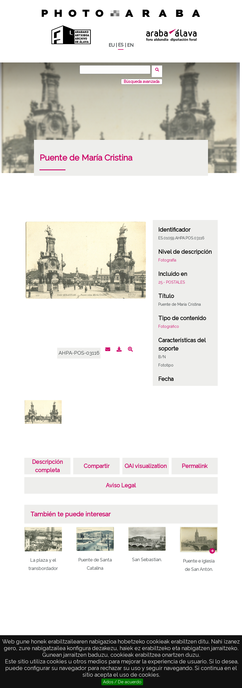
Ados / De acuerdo (122, 681)
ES (120, 45)
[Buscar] (117, 69)
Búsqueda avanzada (141, 78)
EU (112, 45)
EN (130, 45)
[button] (212, 547)
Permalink (194, 462)
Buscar (158, 69)
